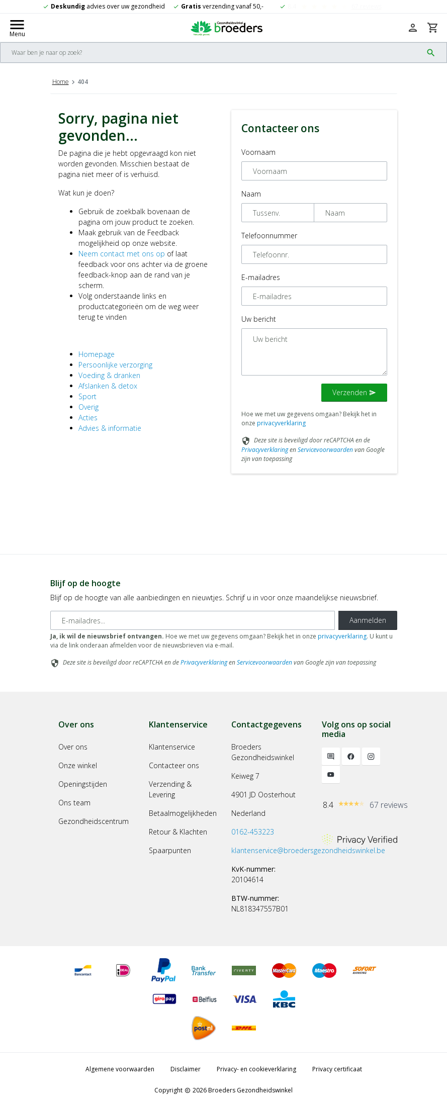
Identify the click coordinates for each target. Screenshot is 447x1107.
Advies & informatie (109, 428)
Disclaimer (185, 1069)
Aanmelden (367, 620)
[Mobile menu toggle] (17, 28)
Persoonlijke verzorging (115, 365)
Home (60, 81)
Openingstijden (82, 784)
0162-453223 (252, 832)
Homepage (96, 354)
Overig (88, 407)
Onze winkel (77, 765)
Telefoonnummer (269, 235)
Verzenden (354, 392)
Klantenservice (172, 747)
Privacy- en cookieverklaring (256, 1069)
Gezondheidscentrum (93, 821)
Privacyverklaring (264, 449)
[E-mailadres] (192, 620)
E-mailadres (260, 277)
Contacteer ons (174, 765)
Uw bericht (258, 319)
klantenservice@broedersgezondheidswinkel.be (308, 850)
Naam (251, 194)
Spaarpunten (170, 850)
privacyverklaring (281, 423)
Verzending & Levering (170, 789)
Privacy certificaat (337, 1069)
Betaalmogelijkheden (183, 813)
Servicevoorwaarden (325, 449)
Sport (87, 396)
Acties (88, 417)
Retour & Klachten (178, 832)
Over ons (72, 747)
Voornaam (258, 152)
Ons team (74, 802)
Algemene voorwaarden (119, 1069)
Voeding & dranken (109, 375)
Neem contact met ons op (121, 253)
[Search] (211, 52)
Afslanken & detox (107, 386)
